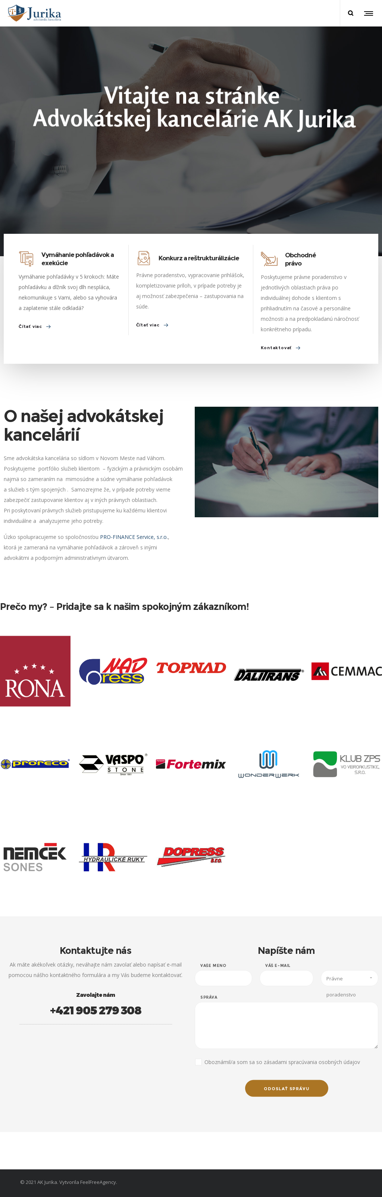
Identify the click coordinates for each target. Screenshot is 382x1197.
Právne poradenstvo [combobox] (341, 989)
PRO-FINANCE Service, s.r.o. (142, 536)
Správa (208, 1006)
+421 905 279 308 (104, 1010)
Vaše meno (213, 975)
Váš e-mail (278, 975)
